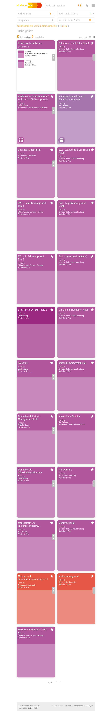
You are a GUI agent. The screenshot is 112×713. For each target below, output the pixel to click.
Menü (93, 6)
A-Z (85, 37)
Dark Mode (58, 705)
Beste (81, 37)
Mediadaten (34, 705)
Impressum (23, 708)
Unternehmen (24, 705)
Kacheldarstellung (93, 36)
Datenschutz (32, 708)
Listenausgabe (89, 36)
